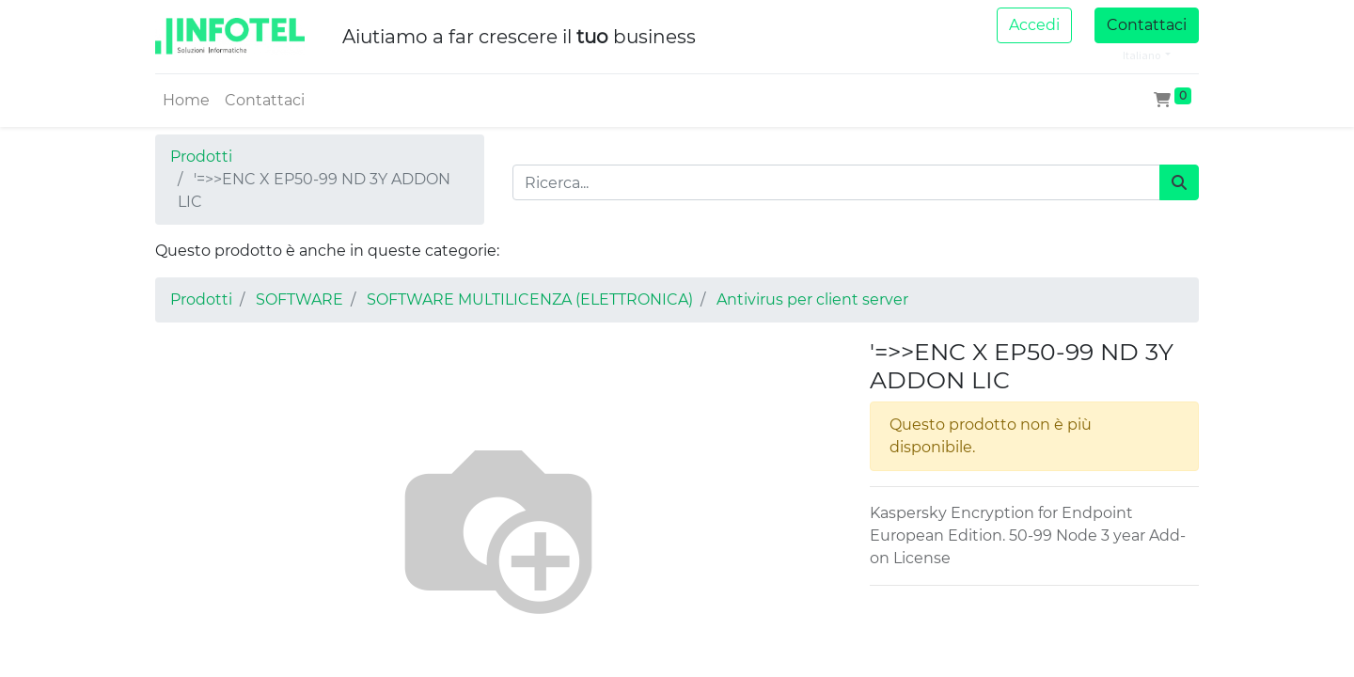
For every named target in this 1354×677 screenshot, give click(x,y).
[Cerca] (1179, 182)
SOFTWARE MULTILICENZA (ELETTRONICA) (530, 299)
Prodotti (201, 156)
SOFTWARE (299, 299)
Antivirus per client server (812, 299)
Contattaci (1147, 25)
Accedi (1034, 25)
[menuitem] (186, 100)
